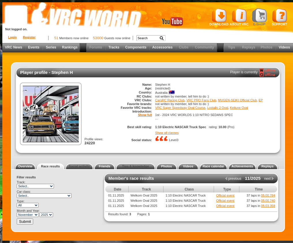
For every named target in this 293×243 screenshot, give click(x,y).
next (269, 179)
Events (33, 47)
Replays (248, 47)
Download (218, 17)
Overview (25, 166)
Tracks (113, 47)
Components (135, 47)
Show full (145, 115)
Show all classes (167, 132)
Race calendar (213, 166)
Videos (284, 47)
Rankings (70, 47)
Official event (225, 195)
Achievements (242, 166)
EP (261, 100)
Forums (95, 47)
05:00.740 (268, 200)
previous (233, 179)
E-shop (259, 17)
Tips (231, 47)
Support (280, 17)
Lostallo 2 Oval (217, 107)
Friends (104, 166)
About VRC (239, 17)
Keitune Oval (239, 107)
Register (29, 37)
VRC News (13, 47)
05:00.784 (268, 195)
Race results (50, 166)
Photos (267, 47)
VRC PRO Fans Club (201, 100)
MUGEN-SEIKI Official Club (237, 100)
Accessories (162, 47)
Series (51, 47)
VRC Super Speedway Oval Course (180, 107)
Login (12, 37)
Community (204, 47)
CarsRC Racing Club (170, 100)
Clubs (183, 47)
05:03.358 (268, 206)
